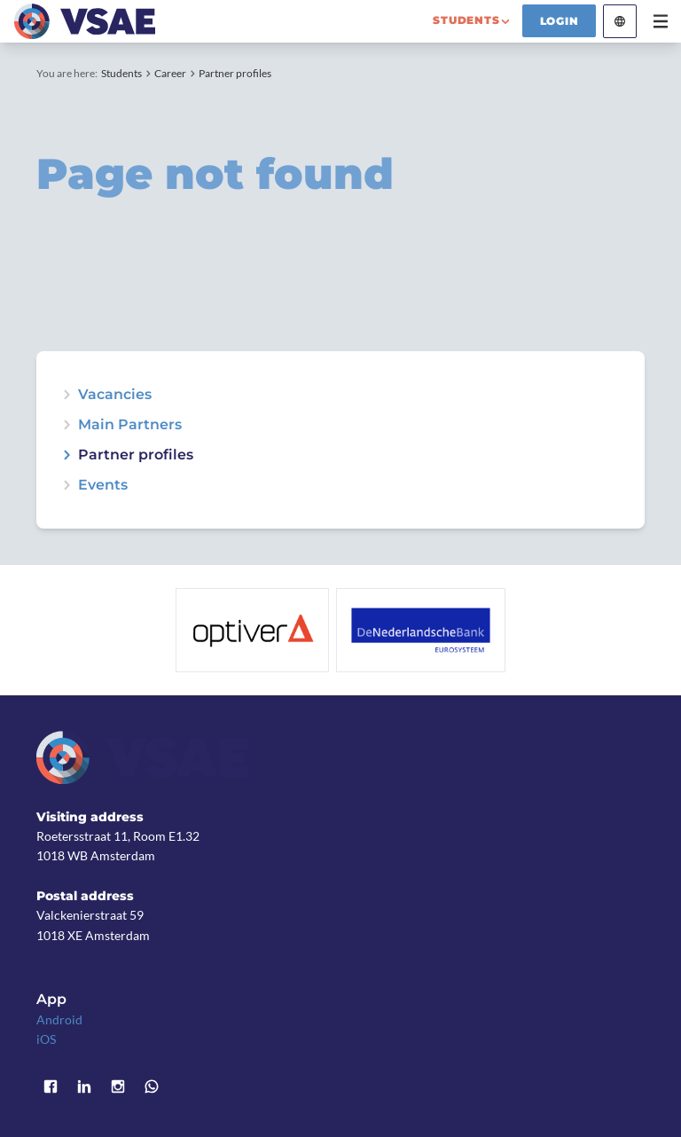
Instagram (118, 1086)
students (466, 20)
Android (59, 1019)
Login (559, 20)
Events (103, 485)
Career (170, 73)
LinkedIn (84, 1086)
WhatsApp (151, 1086)
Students (121, 73)
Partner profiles (235, 73)
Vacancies (115, 395)
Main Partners (130, 425)
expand (66, 485)
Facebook (50, 1086)
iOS (46, 1039)
